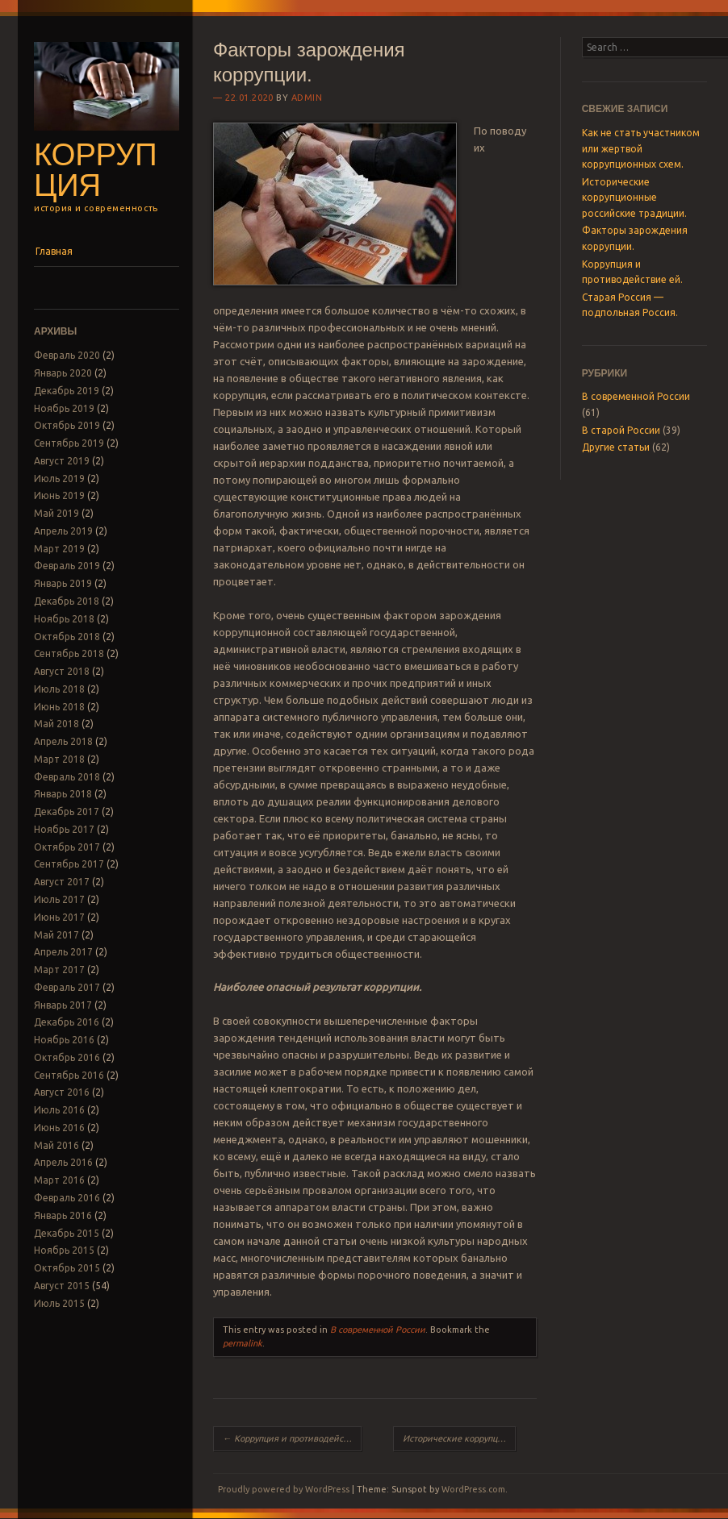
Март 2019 (59, 548)
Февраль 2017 (67, 987)
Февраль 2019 (67, 565)
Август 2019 (62, 461)
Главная (54, 251)
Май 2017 (56, 935)
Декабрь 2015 (66, 1233)
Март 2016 (59, 1180)
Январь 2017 (63, 1005)
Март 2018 (59, 759)
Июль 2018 (59, 689)
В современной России (377, 1329)
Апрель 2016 (63, 1162)
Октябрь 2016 (67, 1057)
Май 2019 (56, 513)
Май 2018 (56, 723)
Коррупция (95, 170)
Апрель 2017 (63, 952)
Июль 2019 (59, 478)
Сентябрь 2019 (69, 443)
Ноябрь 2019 (64, 408)
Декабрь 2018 (66, 601)
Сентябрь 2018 (69, 653)
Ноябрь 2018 (64, 619)
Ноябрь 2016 (64, 1039)
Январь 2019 (63, 583)
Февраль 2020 (67, 355)
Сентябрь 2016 (69, 1075)
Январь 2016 (63, 1215)
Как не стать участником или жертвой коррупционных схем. (641, 148)
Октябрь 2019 (67, 425)
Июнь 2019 (59, 495)
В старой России (621, 430)
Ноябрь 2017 (64, 829)
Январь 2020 (63, 373)
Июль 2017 (59, 899)
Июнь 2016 (59, 1127)
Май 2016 (56, 1145)
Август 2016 (62, 1092)
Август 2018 (62, 671)
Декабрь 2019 (66, 390)
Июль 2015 (59, 1303)
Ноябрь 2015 (64, 1250)
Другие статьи (616, 447)
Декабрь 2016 (66, 1022)
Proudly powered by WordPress (283, 1489)
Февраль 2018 (67, 777)
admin (307, 97)
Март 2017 (59, 969)
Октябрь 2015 (67, 1268)
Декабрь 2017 (66, 811)
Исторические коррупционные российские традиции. (459, 1438)
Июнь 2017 (59, 917)
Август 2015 (62, 1285)
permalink (242, 1343)
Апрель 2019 (63, 531)
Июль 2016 (59, 1110)
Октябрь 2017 (67, 847)
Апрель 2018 (63, 741)
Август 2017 (62, 881)
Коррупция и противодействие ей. (292, 1438)
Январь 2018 (63, 794)
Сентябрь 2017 (69, 864)
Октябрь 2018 (67, 636)
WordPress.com (473, 1489)
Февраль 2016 (67, 1197)
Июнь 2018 (59, 706)
